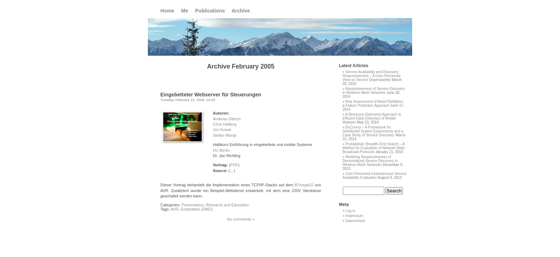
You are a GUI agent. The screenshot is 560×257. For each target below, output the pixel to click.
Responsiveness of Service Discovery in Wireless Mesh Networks (373, 91)
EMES (207, 209)
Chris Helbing (224, 124)
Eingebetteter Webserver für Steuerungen (210, 94)
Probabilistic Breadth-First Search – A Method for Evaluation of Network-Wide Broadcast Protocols (373, 148)
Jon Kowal (222, 129)
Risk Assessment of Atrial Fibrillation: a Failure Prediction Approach (373, 103)
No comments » (240, 219)
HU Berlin (221, 150)
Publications (210, 11)
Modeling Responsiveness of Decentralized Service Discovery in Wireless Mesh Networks (370, 161)
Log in (350, 211)
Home (167, 11)
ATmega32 (303, 185)
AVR (175, 209)
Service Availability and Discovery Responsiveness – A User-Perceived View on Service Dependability (371, 76)
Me (184, 11)
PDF (234, 165)
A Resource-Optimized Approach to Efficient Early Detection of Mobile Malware (371, 118)
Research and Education (227, 205)
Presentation (192, 205)
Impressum (354, 216)
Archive (240, 11)
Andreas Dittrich (227, 119)
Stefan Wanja (224, 135)
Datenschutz (355, 221)
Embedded (190, 209)
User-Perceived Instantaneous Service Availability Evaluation (374, 176)
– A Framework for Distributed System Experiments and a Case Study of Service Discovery (372, 131)
